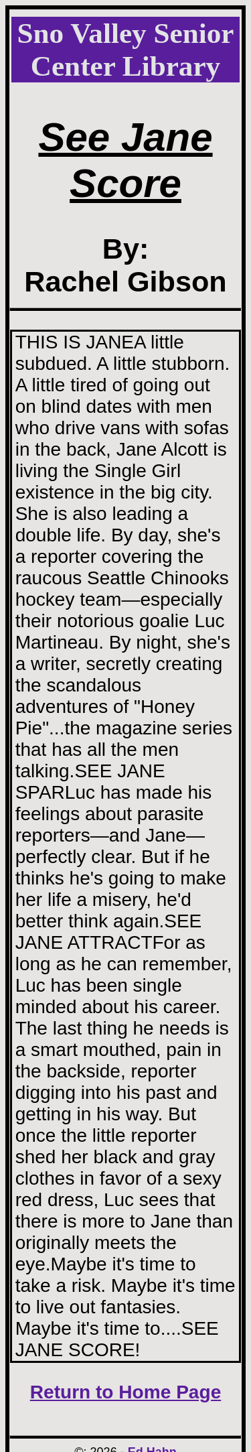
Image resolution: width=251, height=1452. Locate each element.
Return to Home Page (126, 1392)
